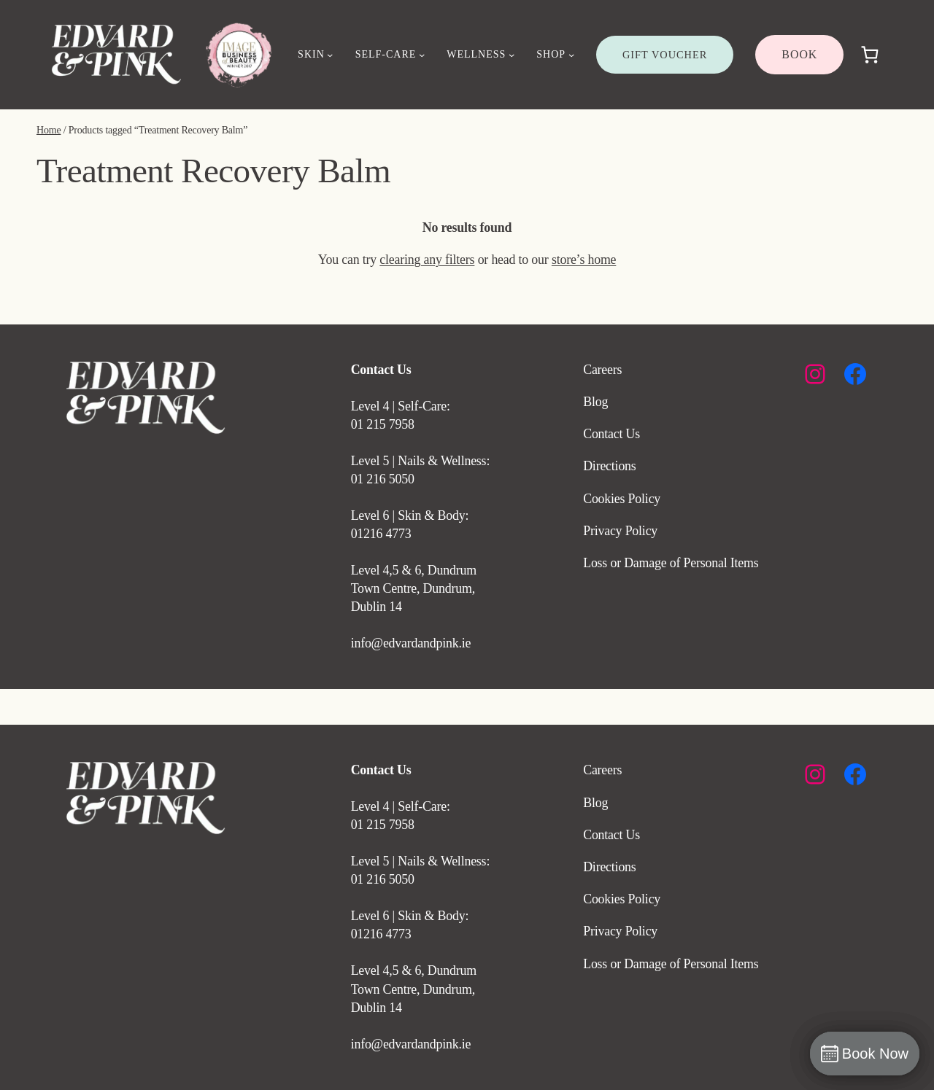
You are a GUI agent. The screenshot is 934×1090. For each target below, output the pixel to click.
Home (48, 130)
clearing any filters (426, 259)
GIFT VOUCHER (664, 55)
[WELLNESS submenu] (511, 55)
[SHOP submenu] (571, 55)
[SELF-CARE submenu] (422, 55)
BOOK (799, 54)
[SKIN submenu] (330, 55)
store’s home (584, 259)
